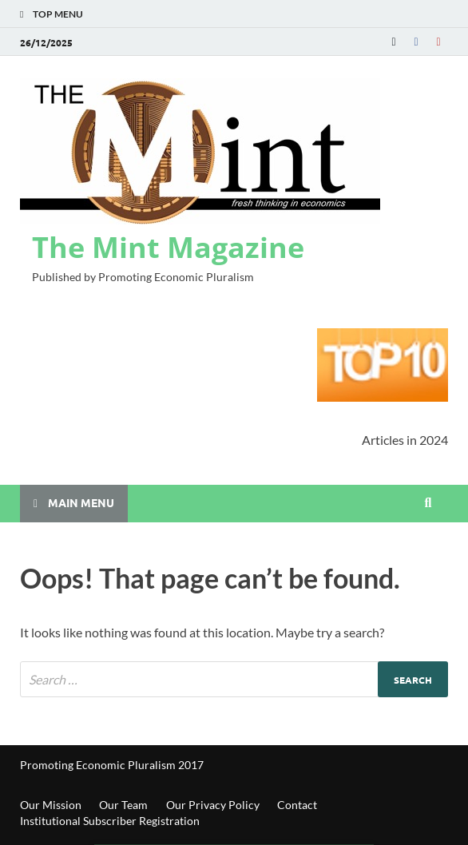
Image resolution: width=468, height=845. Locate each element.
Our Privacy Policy (213, 804)
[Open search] (428, 503)
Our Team (123, 804)
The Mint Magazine (168, 247)
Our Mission (50, 804)
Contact (297, 804)
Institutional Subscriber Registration (110, 820)
